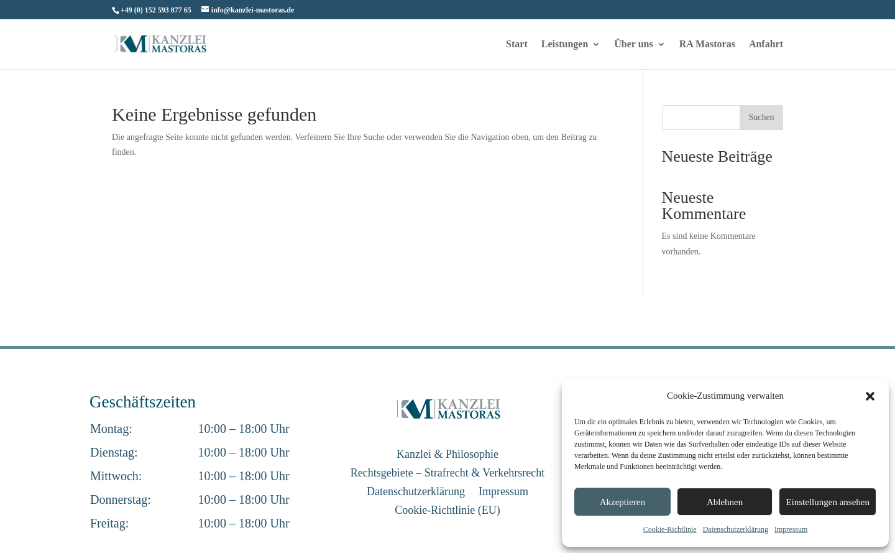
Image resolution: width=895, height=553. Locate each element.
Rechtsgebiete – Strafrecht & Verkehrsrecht (448, 473)
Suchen (761, 117)
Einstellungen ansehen (828, 502)
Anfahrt (766, 44)
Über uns (633, 44)
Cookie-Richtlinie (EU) (447, 511)
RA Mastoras (707, 44)
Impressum (790, 529)
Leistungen (565, 44)
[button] (870, 396)
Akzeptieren (622, 502)
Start (517, 44)
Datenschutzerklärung (735, 529)
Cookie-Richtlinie (670, 529)
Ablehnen (725, 502)
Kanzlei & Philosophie (447, 455)
